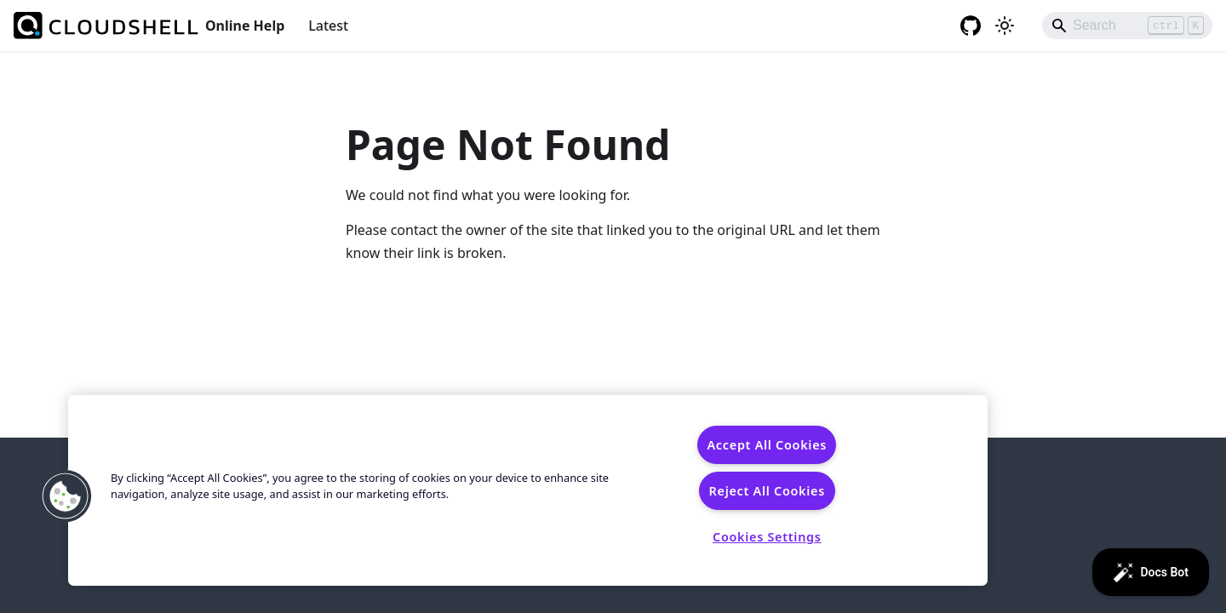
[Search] (1127, 25)
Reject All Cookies (767, 491)
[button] (65, 496)
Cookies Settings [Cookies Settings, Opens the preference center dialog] (767, 537)
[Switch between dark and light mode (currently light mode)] (1004, 25)
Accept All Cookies (767, 445)
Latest (328, 25)
